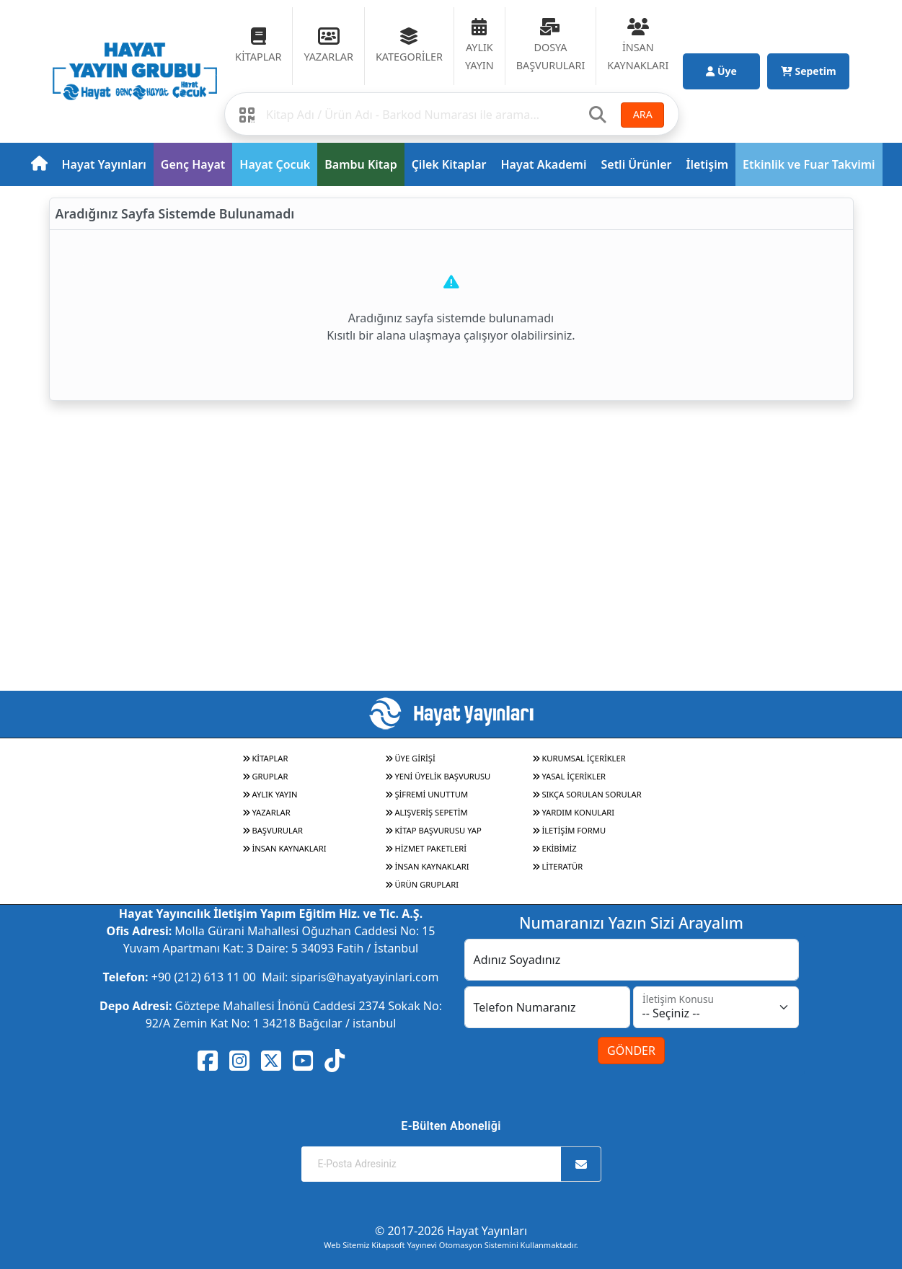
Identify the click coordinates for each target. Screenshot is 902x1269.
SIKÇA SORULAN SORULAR (587, 794)
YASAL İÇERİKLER (569, 776)
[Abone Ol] (581, 1164)
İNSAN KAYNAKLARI (284, 848)
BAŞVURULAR (272, 830)
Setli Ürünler (636, 164)
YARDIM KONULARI (573, 812)
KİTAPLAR (265, 758)
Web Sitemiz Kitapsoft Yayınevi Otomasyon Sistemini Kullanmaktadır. (451, 1244)
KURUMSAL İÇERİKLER (579, 758)
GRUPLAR (265, 776)
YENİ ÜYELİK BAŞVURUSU (438, 776)
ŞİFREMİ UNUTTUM (427, 794)
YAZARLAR (266, 812)
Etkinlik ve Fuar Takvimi (809, 164)
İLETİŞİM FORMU (569, 830)
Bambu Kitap (360, 164)
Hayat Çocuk (274, 164)
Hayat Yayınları (104, 164)
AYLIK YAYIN (270, 794)
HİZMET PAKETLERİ (426, 848)
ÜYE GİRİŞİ (410, 758)
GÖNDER (631, 1050)
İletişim (707, 164)
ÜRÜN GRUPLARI (422, 884)
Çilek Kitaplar (449, 164)
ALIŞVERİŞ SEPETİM (426, 812)
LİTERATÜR (557, 866)
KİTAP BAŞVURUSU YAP (433, 830)
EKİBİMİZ (554, 848)
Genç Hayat (193, 164)
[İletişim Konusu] (716, 1007)
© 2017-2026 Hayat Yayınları (451, 1231)
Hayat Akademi (543, 164)
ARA (643, 114)
